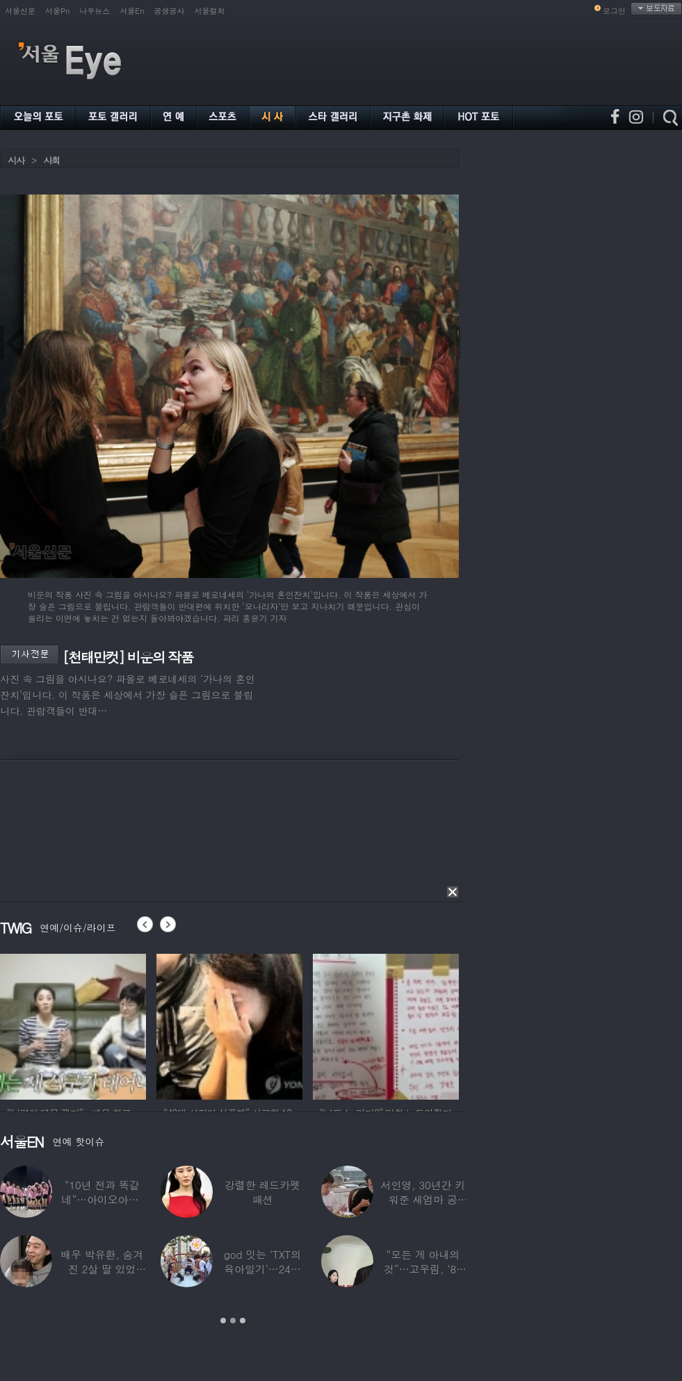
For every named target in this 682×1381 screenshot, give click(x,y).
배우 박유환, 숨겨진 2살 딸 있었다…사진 (101, 1269)
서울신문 (20, 11)
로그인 (614, 11)
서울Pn (57, 11)
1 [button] (223, 1320)
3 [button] (242, 1320)
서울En (132, 11)
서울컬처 (210, 11)
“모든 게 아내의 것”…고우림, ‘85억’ (423, 1269)
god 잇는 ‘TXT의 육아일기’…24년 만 (262, 1269)
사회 (51, 160)
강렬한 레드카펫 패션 (262, 1192)
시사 (16, 160)
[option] (99, 1024)
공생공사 (169, 11)
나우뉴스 (94, 11)
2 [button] (233, 1320)
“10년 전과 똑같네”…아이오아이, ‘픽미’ (102, 1199)
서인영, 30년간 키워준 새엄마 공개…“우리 (423, 1199)
